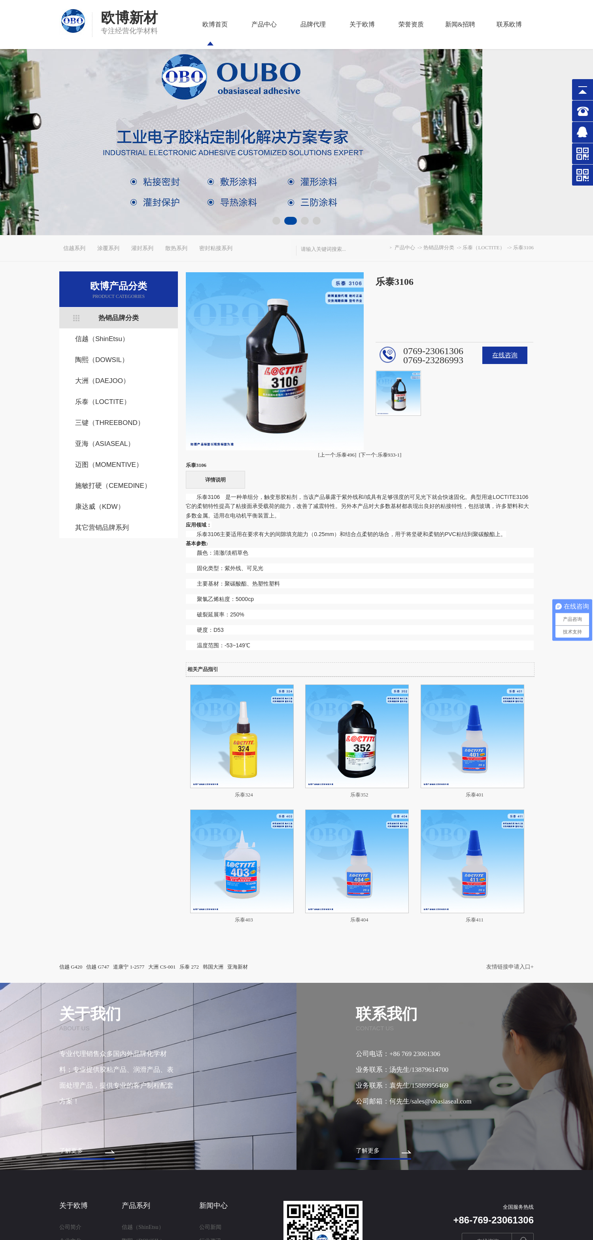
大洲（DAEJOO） (102, 381)
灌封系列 (142, 248)
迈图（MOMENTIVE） (109, 464)
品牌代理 (313, 33)
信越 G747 (97, 967)
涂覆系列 (108, 248)
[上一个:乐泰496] (337, 455)
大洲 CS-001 (162, 967)
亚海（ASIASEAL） (104, 443)
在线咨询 (504, 355)
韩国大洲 (213, 967)
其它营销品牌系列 (102, 527)
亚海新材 (237, 967)
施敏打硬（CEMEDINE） (113, 485)
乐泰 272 (189, 967)
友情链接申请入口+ (510, 967)
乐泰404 (359, 920)
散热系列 (176, 248)
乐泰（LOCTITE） (102, 402)
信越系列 (74, 248)
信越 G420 (70, 967)
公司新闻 (210, 1227)
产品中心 (264, 33)
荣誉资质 (411, 33)
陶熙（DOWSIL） (101, 360)
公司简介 (70, 1227)
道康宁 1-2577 (128, 967)
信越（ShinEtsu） (102, 339)
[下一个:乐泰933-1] (380, 455)
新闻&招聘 (460, 33)
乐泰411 (474, 920)
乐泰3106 (523, 247)
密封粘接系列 (215, 248)
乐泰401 (475, 795)
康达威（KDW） (100, 506)
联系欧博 (509, 33)
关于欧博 (362, 33)
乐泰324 (244, 795)
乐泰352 (359, 795)
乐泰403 (244, 920)
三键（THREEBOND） (109, 423)
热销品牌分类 (118, 318)
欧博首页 (215, 33)
